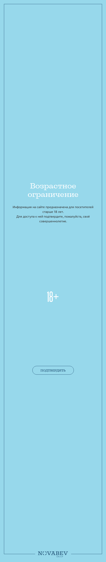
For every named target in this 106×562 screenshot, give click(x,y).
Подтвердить (53, 370)
